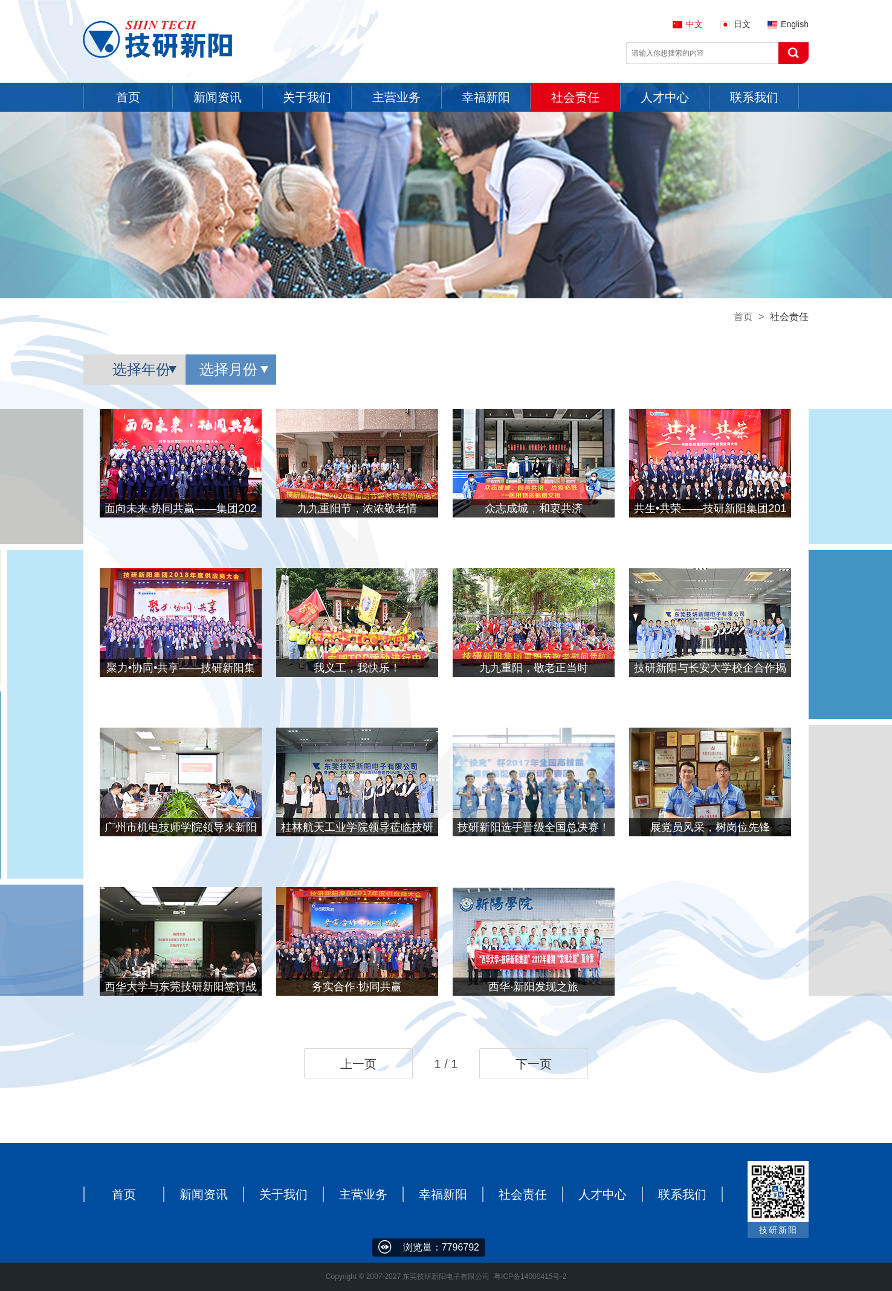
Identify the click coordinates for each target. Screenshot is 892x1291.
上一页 (358, 1064)
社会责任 (523, 1194)
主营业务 (363, 1194)
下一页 (533, 1064)
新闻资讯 (203, 1194)
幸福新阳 (443, 1194)
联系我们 (682, 1194)
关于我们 (283, 1194)
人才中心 (602, 1194)
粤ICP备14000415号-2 (530, 1276)
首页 (743, 317)
